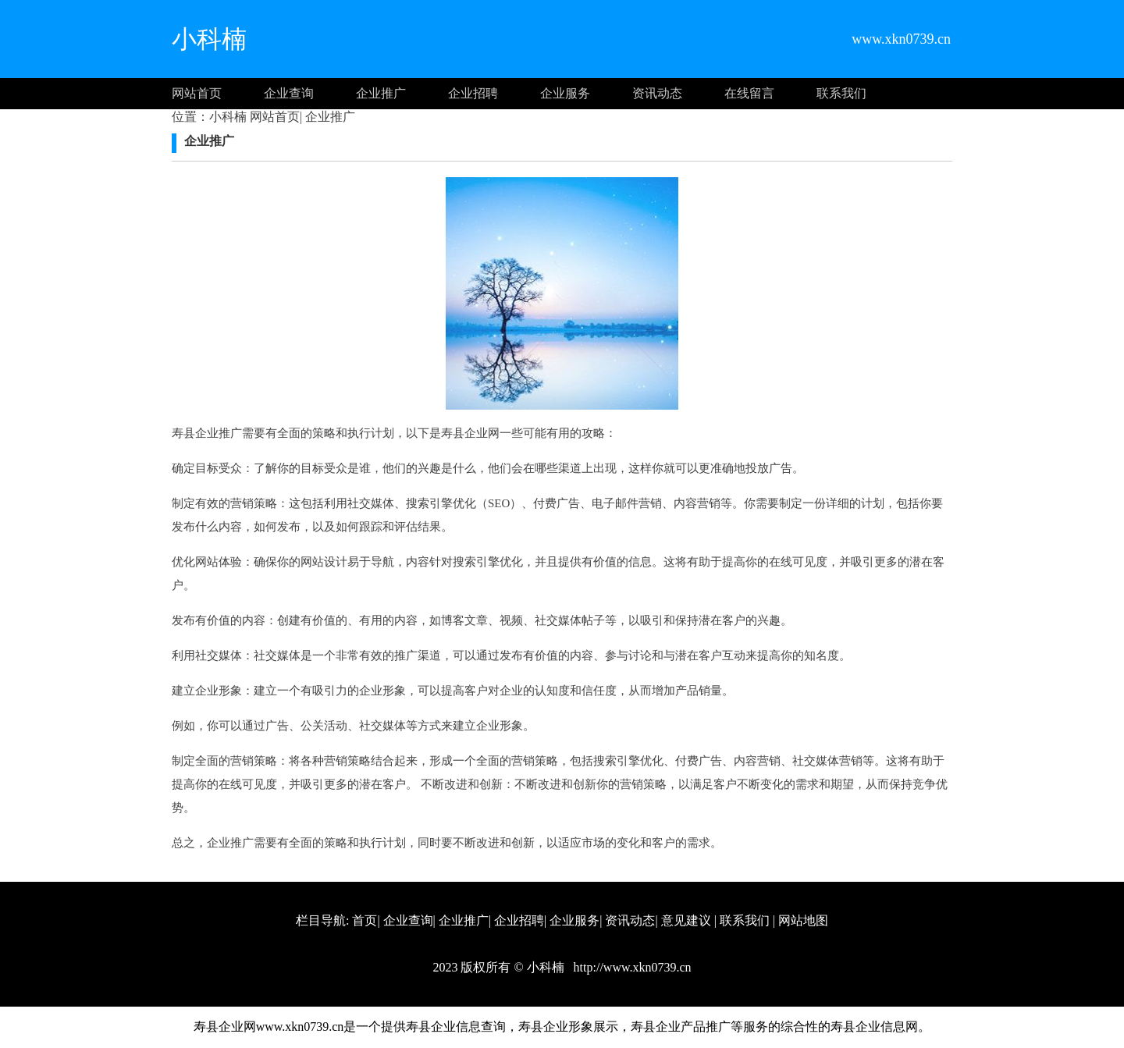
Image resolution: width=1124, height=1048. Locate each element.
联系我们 (841, 93)
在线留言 (749, 93)
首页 (364, 920)
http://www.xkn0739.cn (631, 967)
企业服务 (565, 93)
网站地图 (803, 920)
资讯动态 (657, 93)
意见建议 (686, 920)
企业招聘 (473, 93)
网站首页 (197, 93)
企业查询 (289, 93)
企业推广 (381, 93)
